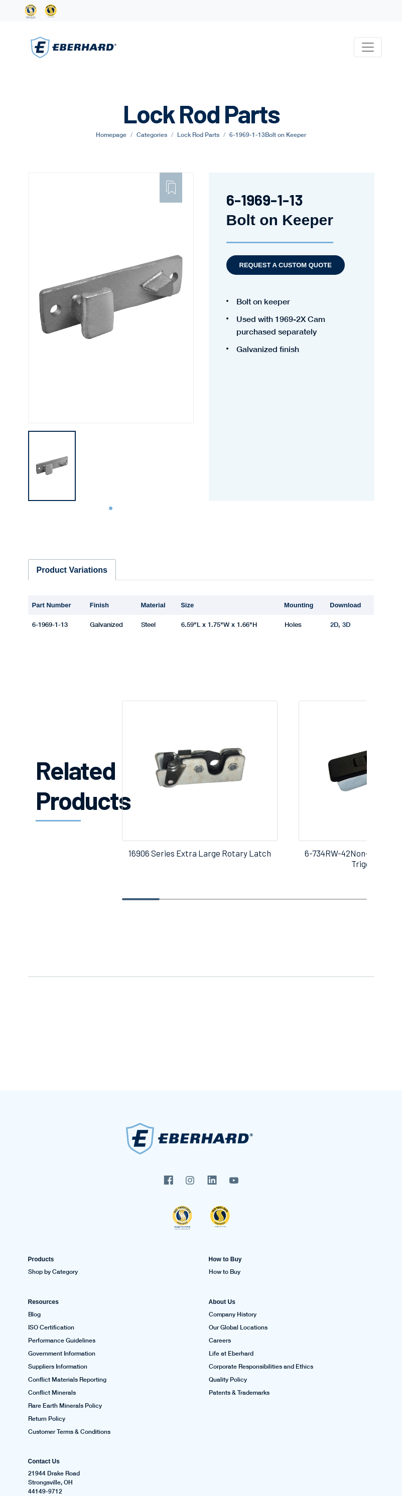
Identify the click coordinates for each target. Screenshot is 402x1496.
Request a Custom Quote (285, 265)
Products (41, 1259)
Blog (34, 1314)
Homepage (111, 134)
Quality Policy (228, 1380)
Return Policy (46, 1419)
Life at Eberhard (231, 1354)
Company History (232, 1314)
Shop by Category (53, 1272)
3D (346, 624)
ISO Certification (51, 1327)
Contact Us (44, 1461)
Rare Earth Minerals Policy (65, 1406)
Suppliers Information (57, 1367)
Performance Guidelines (61, 1341)
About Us (222, 1301)
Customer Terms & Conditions (69, 1432)
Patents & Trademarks (239, 1393)
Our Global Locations (238, 1327)
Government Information (61, 1354)
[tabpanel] (52, 466)
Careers (220, 1341)
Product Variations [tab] (72, 570)
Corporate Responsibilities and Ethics (261, 1367)
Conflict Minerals (52, 1393)
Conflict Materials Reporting (67, 1380)
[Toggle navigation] (368, 47)
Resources (43, 1301)
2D (334, 624)
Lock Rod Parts (198, 134)
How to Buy (225, 1259)
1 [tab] (112, 509)
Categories (152, 134)
